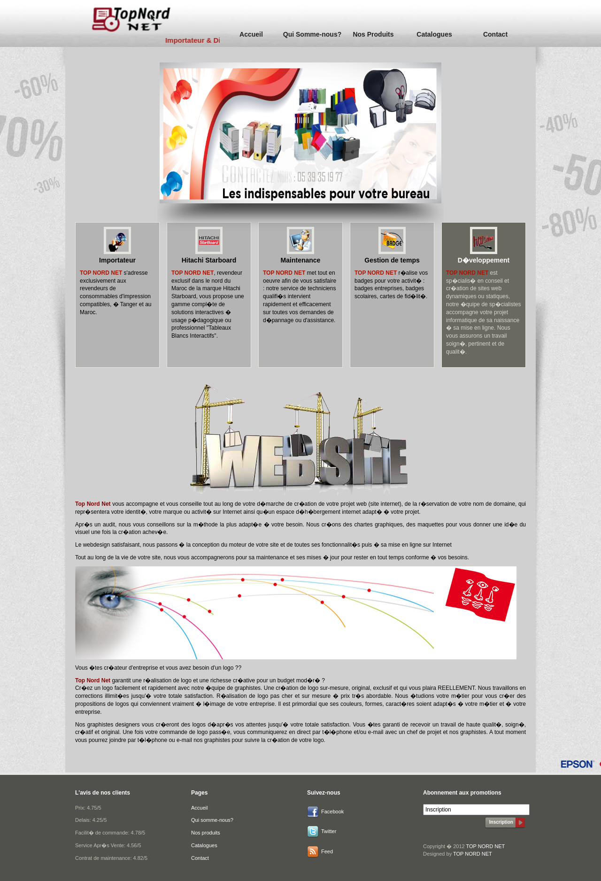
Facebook (332, 811)
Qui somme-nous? (212, 820)
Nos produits (205, 832)
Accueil (251, 34)
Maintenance (301, 260)
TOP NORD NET (485, 846)
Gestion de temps (391, 260)
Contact (495, 34)
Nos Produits (373, 34)
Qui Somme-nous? (312, 34)
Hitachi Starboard (209, 260)
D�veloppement (483, 260)
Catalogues (434, 34)
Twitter (328, 831)
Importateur (117, 260)
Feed (327, 851)
